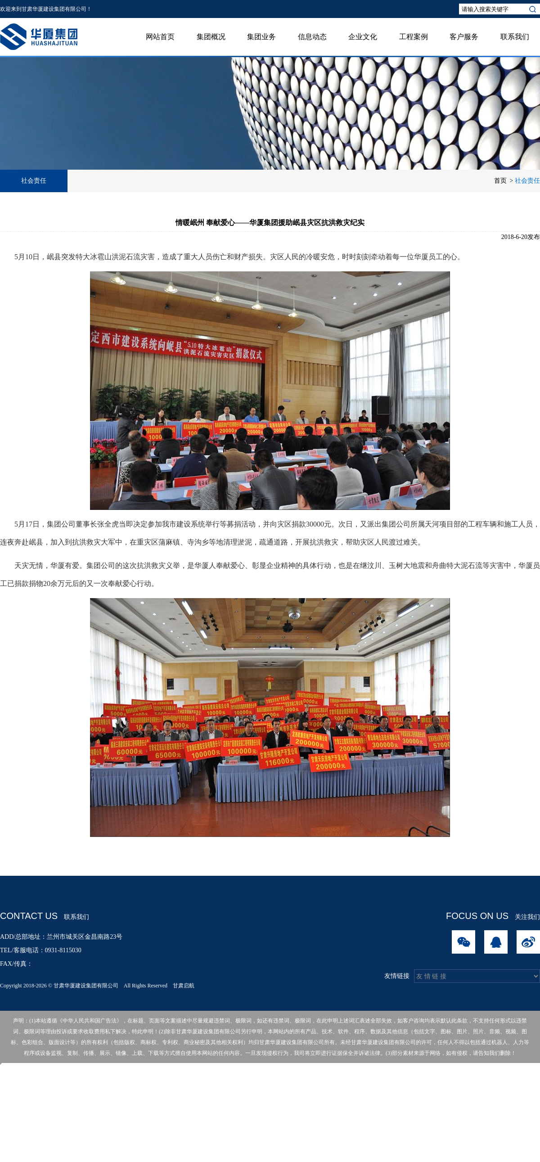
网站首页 (160, 37)
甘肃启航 (183, 985)
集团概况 (211, 37)
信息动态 (312, 37)
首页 (500, 180)
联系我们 (514, 37)
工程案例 (413, 37)
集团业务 (261, 37)
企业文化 (362, 37)
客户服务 (464, 37)
